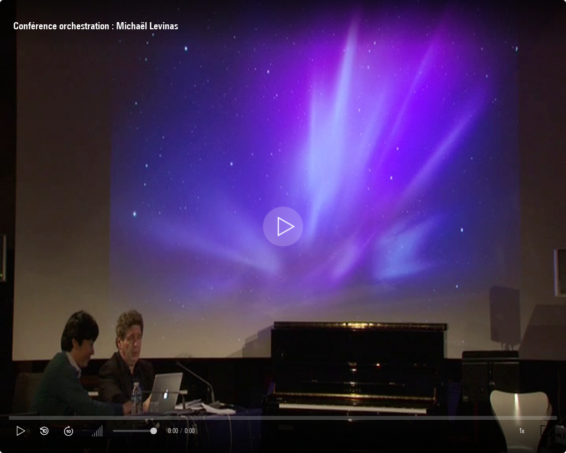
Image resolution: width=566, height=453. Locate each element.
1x (522, 430)
